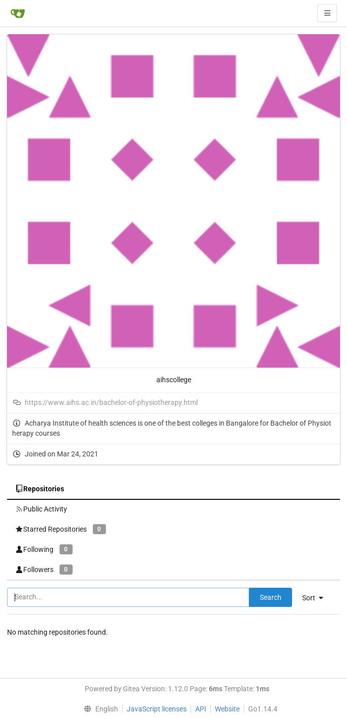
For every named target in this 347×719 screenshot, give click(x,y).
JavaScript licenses (157, 709)
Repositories (39, 489)
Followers (44, 569)
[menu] (316, 598)
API (200, 709)
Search (270, 597)
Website (227, 709)
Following (44, 549)
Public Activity (41, 509)
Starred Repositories (60, 529)
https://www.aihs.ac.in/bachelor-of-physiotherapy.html (111, 402)
